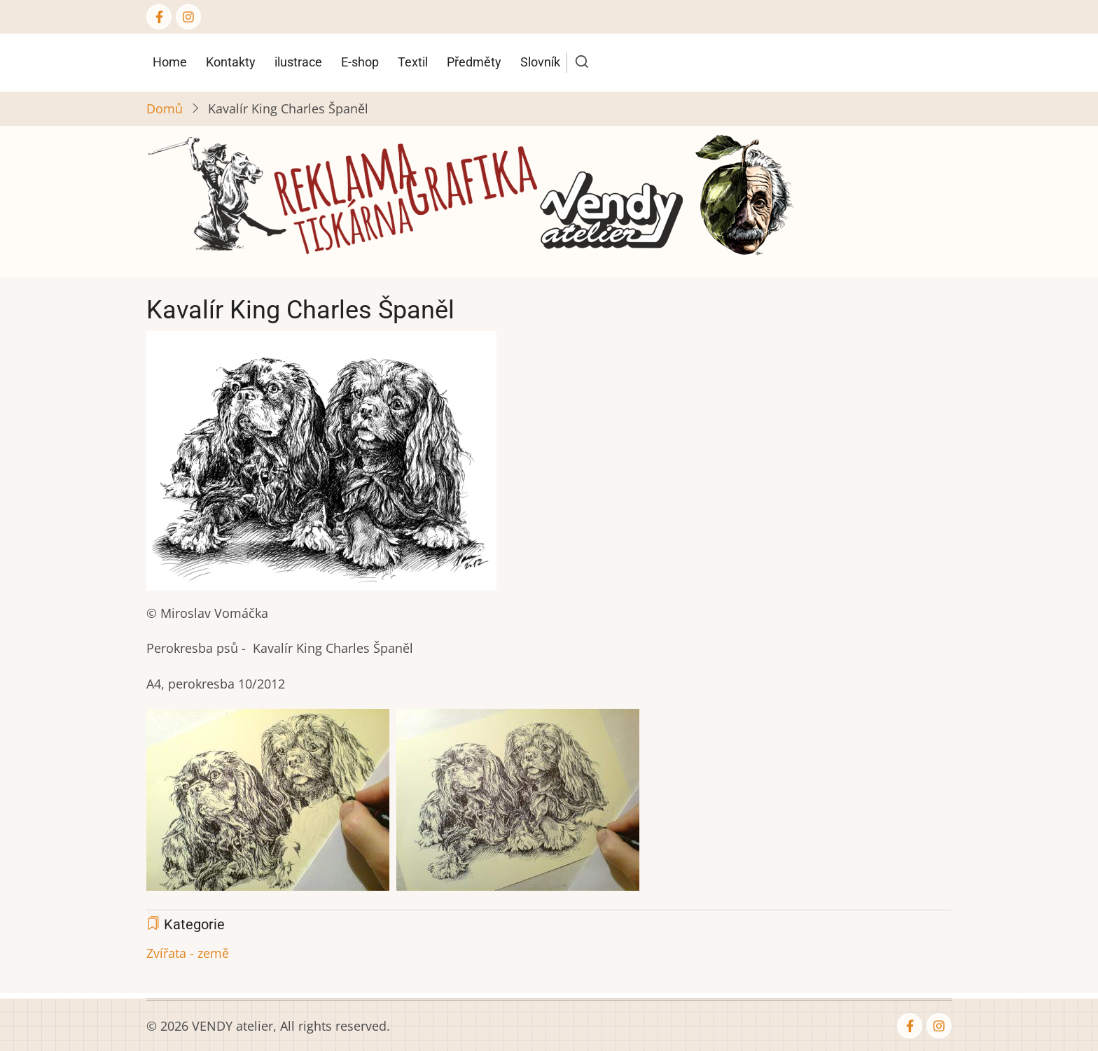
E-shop (360, 62)
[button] (321, 465)
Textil (413, 62)
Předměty (474, 62)
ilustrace (298, 62)
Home (170, 62)
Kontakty (231, 62)
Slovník (540, 62)
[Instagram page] (188, 16)
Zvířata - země (187, 953)
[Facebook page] (159, 16)
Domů (164, 108)
